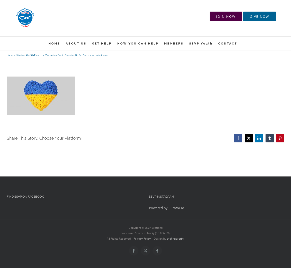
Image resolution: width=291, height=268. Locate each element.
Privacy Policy (142, 239)
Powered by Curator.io (166, 208)
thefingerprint (175, 239)
